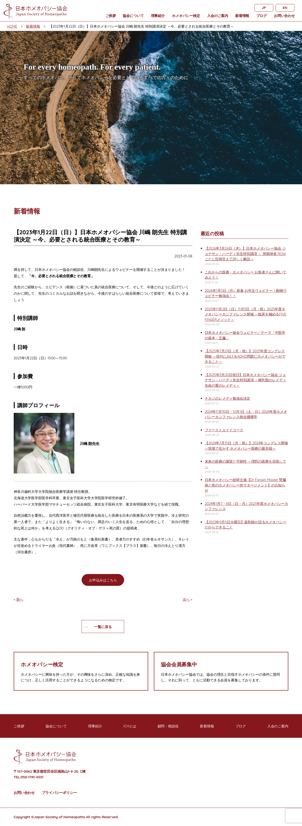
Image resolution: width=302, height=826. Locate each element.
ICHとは (129, 726)
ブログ (261, 15)
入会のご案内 (217, 15)
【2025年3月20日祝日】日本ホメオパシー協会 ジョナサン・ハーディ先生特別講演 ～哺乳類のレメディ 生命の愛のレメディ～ (245, 380)
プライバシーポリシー (59, 792)
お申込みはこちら (103, 580)
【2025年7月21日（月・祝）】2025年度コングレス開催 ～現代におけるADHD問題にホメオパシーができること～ (245, 356)
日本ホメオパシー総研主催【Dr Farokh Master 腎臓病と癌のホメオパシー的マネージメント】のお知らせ (245, 485)
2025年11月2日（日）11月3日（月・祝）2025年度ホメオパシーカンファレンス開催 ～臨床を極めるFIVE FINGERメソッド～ (245, 314)
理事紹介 (158, 15)
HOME (12, 26)
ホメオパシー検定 (186, 15)
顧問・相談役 (168, 726)
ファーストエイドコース (224, 430)
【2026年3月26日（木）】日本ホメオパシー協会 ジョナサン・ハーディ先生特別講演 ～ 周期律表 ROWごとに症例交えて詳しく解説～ (245, 253)
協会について (133, 15)
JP (264, 7)
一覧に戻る (103, 627)
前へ (19, 599)
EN (285, 7)
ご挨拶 (110, 15)
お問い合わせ (284, 15)
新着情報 (242, 15)
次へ (186, 599)
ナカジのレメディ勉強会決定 (227, 398)
